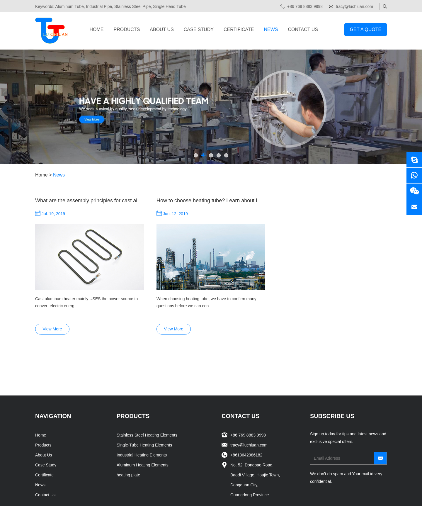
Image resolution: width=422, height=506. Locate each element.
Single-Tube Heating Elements (144, 400)
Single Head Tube (169, 6)
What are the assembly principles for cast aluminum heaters (105, 200)
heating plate (128, 430)
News (271, 29)
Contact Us (303, 29)
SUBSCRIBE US (332, 372)
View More (52, 263)
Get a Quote (365, 29)
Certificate (239, 29)
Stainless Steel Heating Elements (147, 390)
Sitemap (181, 495)
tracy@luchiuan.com (354, 6)
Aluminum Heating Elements (143, 420)
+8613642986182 (246, 410)
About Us (162, 29)
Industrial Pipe (99, 6)
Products (127, 29)
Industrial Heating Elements (142, 410)
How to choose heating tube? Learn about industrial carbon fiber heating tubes (247, 200)
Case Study (199, 29)
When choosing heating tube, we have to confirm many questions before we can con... (206, 258)
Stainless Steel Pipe (132, 6)
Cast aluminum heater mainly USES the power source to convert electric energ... (86, 236)
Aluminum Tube (69, 6)
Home (97, 29)
